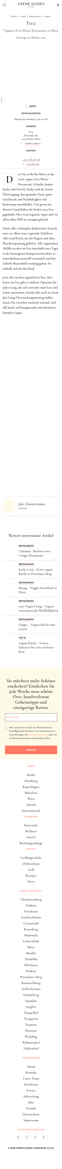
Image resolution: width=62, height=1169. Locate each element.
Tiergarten (31, 1019)
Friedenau (31, 911)
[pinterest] (35, 1138)
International (31, 811)
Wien (31, 799)
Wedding (31, 1037)
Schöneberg (31, 995)
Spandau (31, 1001)
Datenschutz (30, 1114)
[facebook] (18, 1138)
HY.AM (50, 1148)
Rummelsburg (31, 983)
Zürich (31, 805)
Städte (31, 766)
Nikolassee (31, 965)
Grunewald (31, 923)
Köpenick (30, 935)
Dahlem (31, 905)
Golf (31, 870)
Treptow (31, 1025)
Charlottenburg (31, 899)
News (31, 881)
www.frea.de (32, 164)
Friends (31, 1108)
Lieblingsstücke (31, 858)
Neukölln (31, 959)
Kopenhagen (31, 787)
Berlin (31, 775)
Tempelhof (31, 1013)
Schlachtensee (30, 989)
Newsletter (31, 1084)
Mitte (31, 947)
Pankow (31, 971)
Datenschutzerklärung (38, 734)
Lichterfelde (31, 941)
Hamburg (31, 781)
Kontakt (31, 1072)
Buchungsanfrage (31, 843)
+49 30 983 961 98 (31, 159)
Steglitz (31, 1007)
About (31, 1066)
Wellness (31, 831)
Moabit (31, 953)
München (31, 793)
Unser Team (31, 1078)
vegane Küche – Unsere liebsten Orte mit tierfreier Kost (36, 647)
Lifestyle (31, 849)
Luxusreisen (31, 816)
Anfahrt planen (33, 143)
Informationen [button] (31, 1058)
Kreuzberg (31, 929)
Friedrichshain (31, 917)
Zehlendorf (31, 1048)
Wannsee (31, 1031)
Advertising (31, 1096)
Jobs (31, 1102)
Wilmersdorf (31, 1042)
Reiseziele (31, 825)
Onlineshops (31, 864)
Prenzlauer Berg (31, 977)
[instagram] (27, 1138)
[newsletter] (44, 1138)
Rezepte (30, 876)
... (31, 156)
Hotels (30, 837)
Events (30, 1090)
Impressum (31, 1120)
